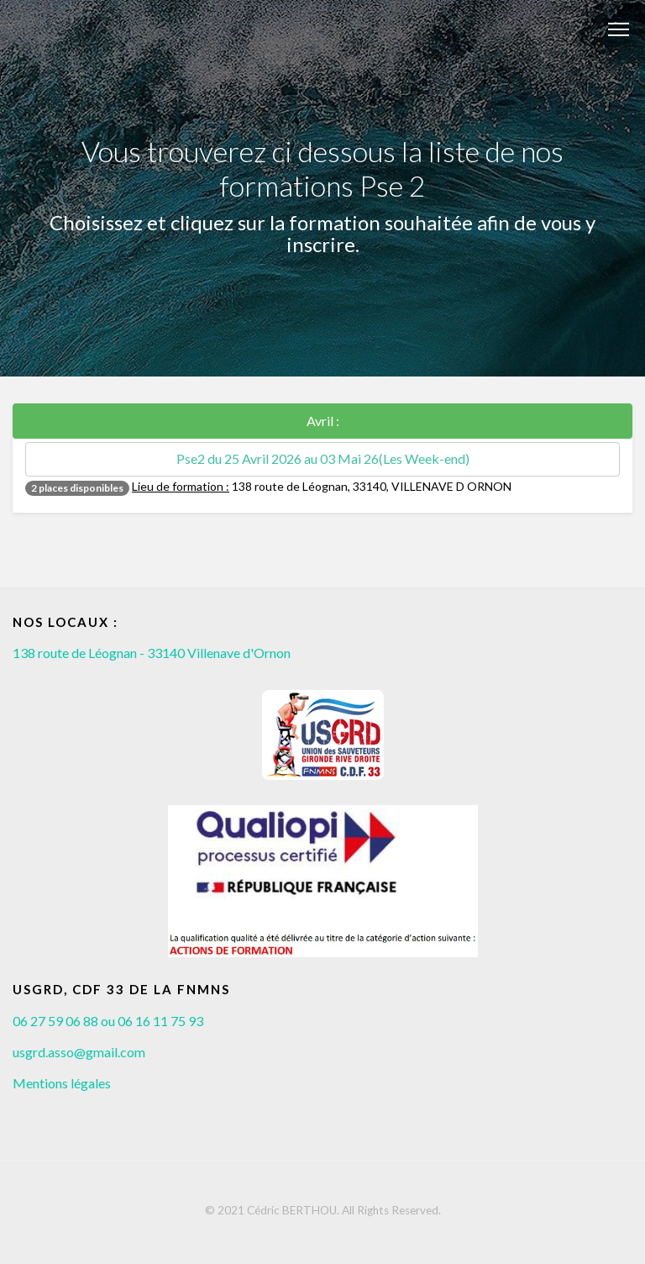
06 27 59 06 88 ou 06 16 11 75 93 (108, 1021)
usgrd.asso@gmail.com (79, 1052)
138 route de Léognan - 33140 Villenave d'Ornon (152, 653)
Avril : (323, 421)
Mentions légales (62, 1083)
